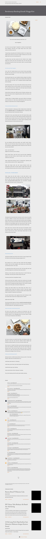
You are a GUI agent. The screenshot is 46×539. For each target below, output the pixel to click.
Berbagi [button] (30, 378)
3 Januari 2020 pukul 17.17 (14, 393)
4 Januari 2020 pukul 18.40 (12, 452)
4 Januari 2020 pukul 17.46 (13, 428)
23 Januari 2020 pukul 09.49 (14, 467)
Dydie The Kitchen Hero (11, 2)
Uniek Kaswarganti (9, 447)
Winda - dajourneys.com (10, 388)
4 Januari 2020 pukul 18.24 (15, 447)
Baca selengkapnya (26, 499)
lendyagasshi (8, 393)
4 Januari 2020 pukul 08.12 (19, 400)
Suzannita (8, 428)
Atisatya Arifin (9, 467)
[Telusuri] (37, 2)
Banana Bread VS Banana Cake (14, 492)
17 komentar (10, 499)
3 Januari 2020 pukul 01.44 (17, 388)
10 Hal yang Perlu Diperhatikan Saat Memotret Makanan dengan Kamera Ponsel (16, 524)
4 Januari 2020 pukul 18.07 (15, 433)
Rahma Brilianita (9, 433)
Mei (7, 452)
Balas (8, 386)
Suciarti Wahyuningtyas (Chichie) (11, 400)
